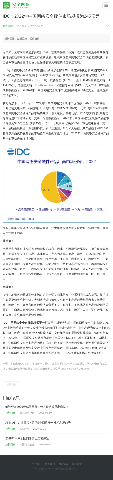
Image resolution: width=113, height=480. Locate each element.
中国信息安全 (27, 444)
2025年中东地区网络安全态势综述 (27, 438)
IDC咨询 (21, 26)
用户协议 (63, 463)
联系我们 (50, 463)
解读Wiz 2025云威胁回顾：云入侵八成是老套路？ (37, 406)
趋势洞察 (8, 26)
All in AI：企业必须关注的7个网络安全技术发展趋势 (38, 422)
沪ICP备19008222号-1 (66, 469)
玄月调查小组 (27, 412)
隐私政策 (77, 463)
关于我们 (36, 463)
